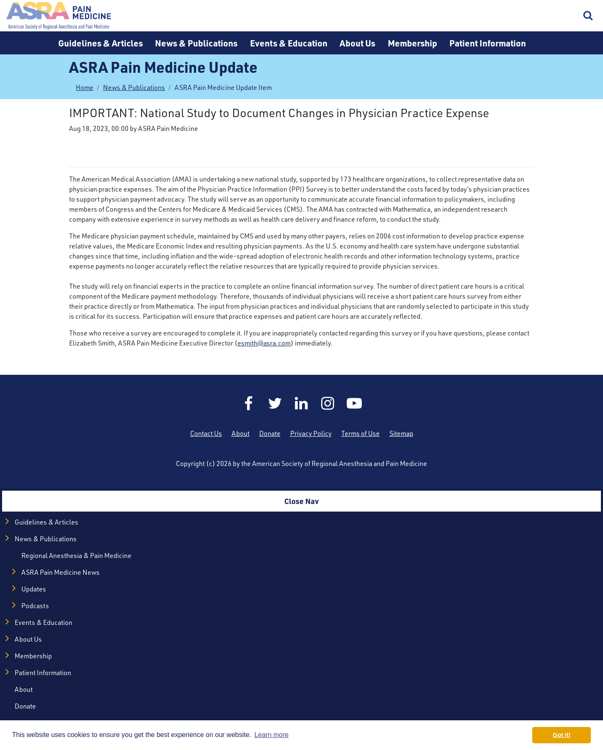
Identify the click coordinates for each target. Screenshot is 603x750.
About (241, 433)
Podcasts (35, 606)
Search (588, 16)
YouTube (354, 403)
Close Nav (301, 501)
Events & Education (288, 43)
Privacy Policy (311, 433)
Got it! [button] (561, 735)
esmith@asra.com (264, 343)
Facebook (248, 403)
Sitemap (401, 433)
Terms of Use (360, 433)
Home (58, 15)
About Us (357, 43)
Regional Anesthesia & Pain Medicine (76, 555)
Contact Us (206, 433)
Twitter (275, 403)
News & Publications (196, 43)
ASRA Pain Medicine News (60, 572)
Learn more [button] (271, 734)
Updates (33, 589)
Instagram (328, 403)
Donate (270, 433)
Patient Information (487, 43)
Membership (412, 43)
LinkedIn (301, 403)
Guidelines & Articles (100, 43)
